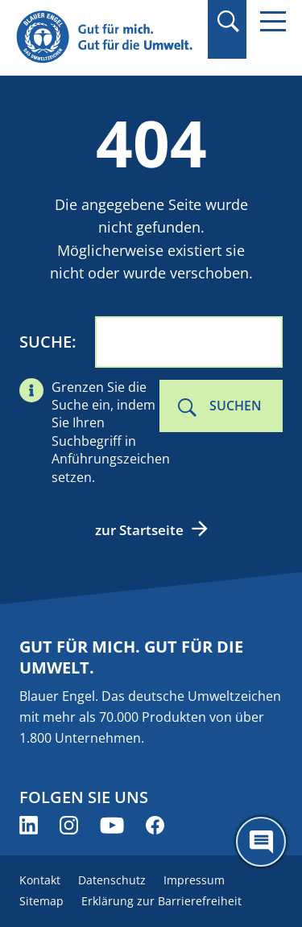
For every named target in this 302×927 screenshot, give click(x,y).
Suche (45, 341)
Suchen (235, 405)
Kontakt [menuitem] (39, 880)
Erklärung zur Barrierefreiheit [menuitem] (161, 900)
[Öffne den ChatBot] (261, 842)
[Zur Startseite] (106, 37)
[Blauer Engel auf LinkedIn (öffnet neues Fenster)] (28, 825)
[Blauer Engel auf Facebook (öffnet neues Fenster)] (155, 825)
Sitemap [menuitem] (41, 900)
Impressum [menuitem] (194, 880)
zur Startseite (139, 530)
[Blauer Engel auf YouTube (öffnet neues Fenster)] (112, 825)
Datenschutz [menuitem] (112, 880)
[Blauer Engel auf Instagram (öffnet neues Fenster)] (69, 825)
